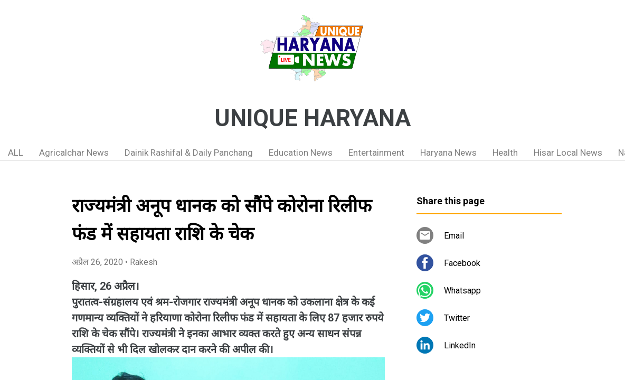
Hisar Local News (568, 152)
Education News (301, 152)
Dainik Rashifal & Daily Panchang (189, 152)
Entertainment (376, 152)
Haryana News (448, 152)
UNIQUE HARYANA (312, 118)
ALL (15, 152)
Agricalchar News (74, 152)
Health (505, 152)
